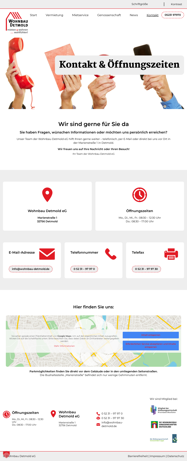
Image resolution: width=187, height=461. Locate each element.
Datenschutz (175, 456)
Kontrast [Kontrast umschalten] (176, 4)
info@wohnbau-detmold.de (30, 269)
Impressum (157, 456)
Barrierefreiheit (138, 456)
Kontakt (153, 15)
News (134, 15)
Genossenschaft (109, 15)
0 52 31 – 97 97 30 (146, 269)
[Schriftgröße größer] (152, 4)
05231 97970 (173, 15)
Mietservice (80, 15)
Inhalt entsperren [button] (150, 335)
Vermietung (54, 15)
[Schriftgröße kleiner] (156, 4)
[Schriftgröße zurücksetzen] (161, 4)
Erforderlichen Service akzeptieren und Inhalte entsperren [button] (151, 345)
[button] (6, 454)
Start (33, 15)
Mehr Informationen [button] (64, 346)
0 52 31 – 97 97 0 (84, 269)
